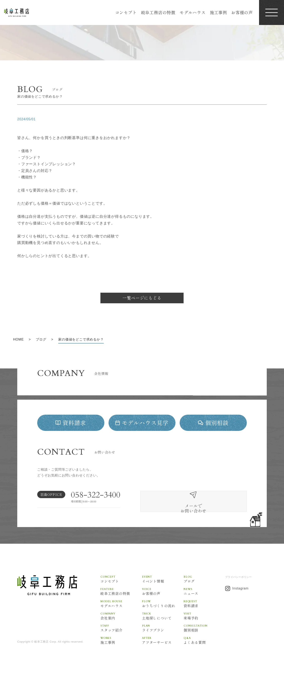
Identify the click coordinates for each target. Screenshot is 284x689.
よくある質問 (204, 653)
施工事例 (218, 12)
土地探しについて (163, 628)
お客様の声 (242, 12)
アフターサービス (163, 653)
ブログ (204, 591)
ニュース (204, 603)
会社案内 (121, 628)
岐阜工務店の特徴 (158, 12)
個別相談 (204, 641)
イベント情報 (163, 591)
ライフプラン (163, 641)
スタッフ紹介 (121, 641)
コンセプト (126, 12)
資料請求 (204, 616)
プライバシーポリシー (238, 589)
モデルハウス (193, 12)
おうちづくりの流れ (163, 616)
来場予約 (204, 628)
